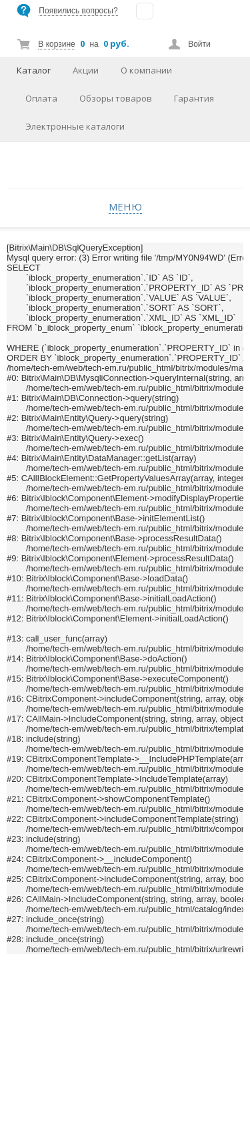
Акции (86, 70)
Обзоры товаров (115, 98)
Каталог (34, 70)
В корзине (56, 44)
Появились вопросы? (78, 10)
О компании (146, 70)
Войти (199, 44)
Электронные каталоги (75, 126)
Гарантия (194, 98)
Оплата (41, 98)
